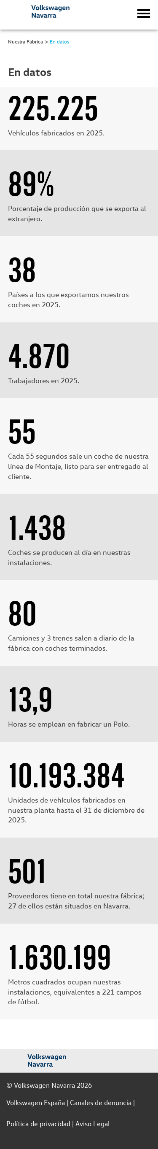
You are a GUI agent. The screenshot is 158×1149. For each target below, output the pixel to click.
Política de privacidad (38, 1123)
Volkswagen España (35, 1102)
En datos (59, 41)
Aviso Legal (92, 1123)
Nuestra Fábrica (25, 41)
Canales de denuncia (100, 1102)
